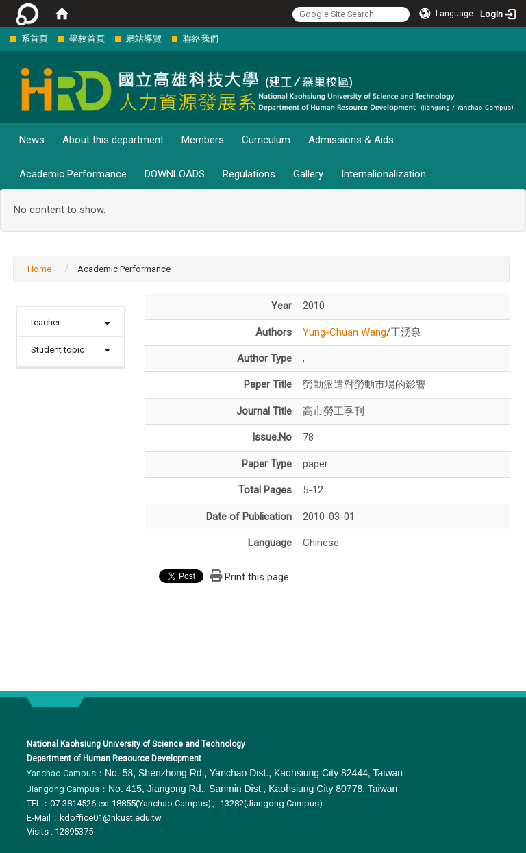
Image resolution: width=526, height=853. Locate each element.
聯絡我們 (200, 39)
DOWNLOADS (175, 174)
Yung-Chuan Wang (344, 332)
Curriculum (266, 140)
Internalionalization (383, 174)
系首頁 (34, 39)
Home (39, 269)
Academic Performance (73, 174)
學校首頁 (87, 39)
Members (202, 140)
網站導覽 (144, 39)
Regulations (249, 174)
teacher (45, 322)
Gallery (308, 174)
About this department (113, 140)
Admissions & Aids (351, 140)
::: (3, 39)
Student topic (57, 350)
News (32, 140)
